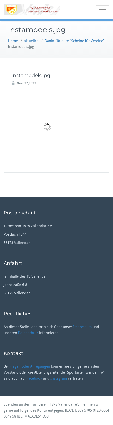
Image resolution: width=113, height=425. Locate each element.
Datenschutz (28, 333)
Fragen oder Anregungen (30, 366)
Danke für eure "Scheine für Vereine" (75, 41)
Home (13, 41)
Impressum (82, 327)
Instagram (58, 378)
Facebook (34, 378)
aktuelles (31, 41)
